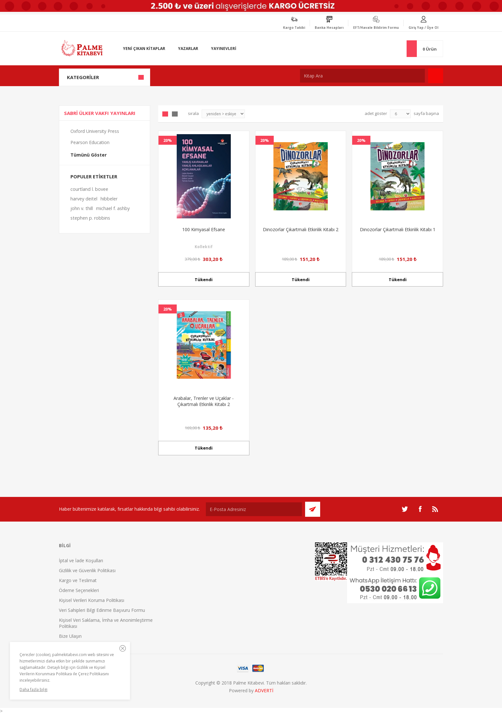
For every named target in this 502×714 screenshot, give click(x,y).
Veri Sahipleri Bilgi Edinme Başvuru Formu (102, 610)
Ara (435, 75)
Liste (175, 114)
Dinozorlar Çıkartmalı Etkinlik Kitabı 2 (300, 229)
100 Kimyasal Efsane (203, 229)
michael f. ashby (113, 208)
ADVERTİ (264, 690)
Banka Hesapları (329, 27)
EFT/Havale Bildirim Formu (376, 27)
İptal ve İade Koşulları (81, 560)
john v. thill (81, 208)
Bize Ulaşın (70, 636)
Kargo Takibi (294, 27)
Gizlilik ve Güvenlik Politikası (87, 570)
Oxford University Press (94, 131)
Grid (165, 114)
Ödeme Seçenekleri (79, 590)
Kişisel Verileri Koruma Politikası (91, 600)
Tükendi (204, 279)
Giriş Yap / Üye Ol (423, 27)
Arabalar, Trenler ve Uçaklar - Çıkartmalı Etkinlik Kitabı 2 (204, 401)
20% (167, 140)
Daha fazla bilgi (33, 689)
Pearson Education (89, 142)
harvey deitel (83, 199)
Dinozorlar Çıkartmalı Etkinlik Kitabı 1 (397, 229)
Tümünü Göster (88, 155)
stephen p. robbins (90, 218)
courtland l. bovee (89, 189)
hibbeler (109, 199)
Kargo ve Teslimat (78, 580)
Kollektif (204, 246)
